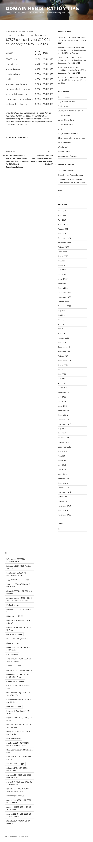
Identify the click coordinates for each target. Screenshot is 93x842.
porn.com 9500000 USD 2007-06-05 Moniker (19, 776)
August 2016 (63, 451)
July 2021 (61, 370)
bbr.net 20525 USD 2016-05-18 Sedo (18, 610)
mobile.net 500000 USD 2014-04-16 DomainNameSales (18, 744)
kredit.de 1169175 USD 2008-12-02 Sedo (19, 719)
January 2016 (63, 483)
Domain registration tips (42, 8)
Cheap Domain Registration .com (70, 175)
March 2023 (63, 279)
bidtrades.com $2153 (14, 616)
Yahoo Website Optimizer (68, 156)
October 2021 (63, 356)
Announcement (64, 97)
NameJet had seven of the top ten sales (19, 751)
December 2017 (64, 420)
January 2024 (63, 233)
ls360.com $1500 (13, 738)
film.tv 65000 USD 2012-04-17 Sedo (18, 687)
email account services (31, 119)
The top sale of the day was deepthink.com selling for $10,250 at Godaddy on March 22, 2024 (72, 70)
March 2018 (62, 406)
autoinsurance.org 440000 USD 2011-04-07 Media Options (19, 599)
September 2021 (64, 361)
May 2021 (62, 379)
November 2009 (64, 515)
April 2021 (62, 383)
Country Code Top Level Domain (70, 111)
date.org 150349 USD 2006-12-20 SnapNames (18, 660)
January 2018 (63, 415)
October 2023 (63, 247)
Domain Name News (18, 138)
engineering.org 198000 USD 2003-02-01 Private (17, 675)
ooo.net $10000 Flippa (15, 764)
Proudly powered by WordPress (17, 836)
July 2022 (61, 315)
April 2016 (62, 470)
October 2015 (63, 497)
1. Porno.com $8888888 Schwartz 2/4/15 (15, 560)
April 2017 (62, 433)
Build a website (64, 106)
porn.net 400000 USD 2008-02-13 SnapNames (19, 783)
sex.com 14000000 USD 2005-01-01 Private (19, 801)
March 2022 (62, 333)
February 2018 (63, 410)
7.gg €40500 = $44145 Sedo (17, 580)
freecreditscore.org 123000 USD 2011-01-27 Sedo (19, 694)
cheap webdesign (13, 643)
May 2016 (62, 465)
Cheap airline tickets (66, 170)
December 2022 (64, 292)
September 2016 (64, 447)
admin (30, 32)
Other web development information (72, 138)
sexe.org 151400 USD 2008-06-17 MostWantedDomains (19, 815)
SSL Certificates (64, 143)
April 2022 (62, 329)
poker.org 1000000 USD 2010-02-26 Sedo (18, 769)
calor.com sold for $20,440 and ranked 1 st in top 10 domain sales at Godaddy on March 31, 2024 (72, 60)
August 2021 (63, 365)
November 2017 (64, 424)
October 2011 (63, 501)
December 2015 (64, 488)
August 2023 (63, 256)
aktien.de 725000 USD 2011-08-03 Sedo (19, 592)
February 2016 (63, 479)
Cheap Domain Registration (17, 639)
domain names (26, 670)
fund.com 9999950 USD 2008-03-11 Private (18, 701)
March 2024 (63, 224)
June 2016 (62, 460)
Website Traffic (64, 152)
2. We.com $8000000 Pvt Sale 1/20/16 (18, 567)
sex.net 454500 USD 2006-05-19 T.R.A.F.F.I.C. (18, 808)
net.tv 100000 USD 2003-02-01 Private (19, 758)
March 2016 (62, 474)
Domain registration (65, 124)
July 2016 (61, 456)
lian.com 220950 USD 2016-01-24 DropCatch (18, 726)
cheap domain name (14, 634)
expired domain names (15, 681)
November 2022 (64, 297)
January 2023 (63, 288)
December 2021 (64, 347)
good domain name (13, 706)
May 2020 (62, 397)
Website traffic (64, 147)
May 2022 (62, 324)
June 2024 (62, 211)
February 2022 (63, 338)
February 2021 (63, 392)
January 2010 (63, 510)
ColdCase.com (12, 654)
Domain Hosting (64, 115)
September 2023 (64, 252)
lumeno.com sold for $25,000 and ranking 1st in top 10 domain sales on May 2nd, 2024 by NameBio (72, 50)
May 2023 (62, 270)
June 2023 (62, 265)
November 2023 (64, 243)
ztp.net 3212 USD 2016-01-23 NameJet (18, 822)
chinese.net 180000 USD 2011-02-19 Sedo (18, 648)
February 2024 (63, 229)
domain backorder (13, 666)
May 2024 (62, 215)
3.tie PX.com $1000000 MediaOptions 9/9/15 (16, 574)
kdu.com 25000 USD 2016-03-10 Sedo (18, 712)
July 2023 (61, 261)
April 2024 (62, 220)
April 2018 (62, 401)
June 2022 (62, 320)
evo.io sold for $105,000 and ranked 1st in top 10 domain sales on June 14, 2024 (72, 40)
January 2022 (63, 342)
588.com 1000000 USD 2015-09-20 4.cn (18, 585)
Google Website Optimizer (68, 133)
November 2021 (64, 351)
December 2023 (64, 238)
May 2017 (62, 429)
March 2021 (62, 388)
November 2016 (64, 438)
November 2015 (64, 492)
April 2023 (62, 274)
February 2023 (63, 283)
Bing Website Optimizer (67, 102)
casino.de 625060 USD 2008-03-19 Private (19, 628)
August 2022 (63, 311)
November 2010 (64, 506)
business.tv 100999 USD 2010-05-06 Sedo (18, 622)
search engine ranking (14, 796)
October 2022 (63, 302)
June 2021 (62, 374)
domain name (11, 670)
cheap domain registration (26, 113)
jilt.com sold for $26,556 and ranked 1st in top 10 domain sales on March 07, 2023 (72, 80)
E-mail (60, 129)
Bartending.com (12, 605)
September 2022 (64, 306)
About (60, 196)
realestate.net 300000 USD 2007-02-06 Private (17, 790)
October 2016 (63, 442)
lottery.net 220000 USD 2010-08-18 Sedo (18, 733)
